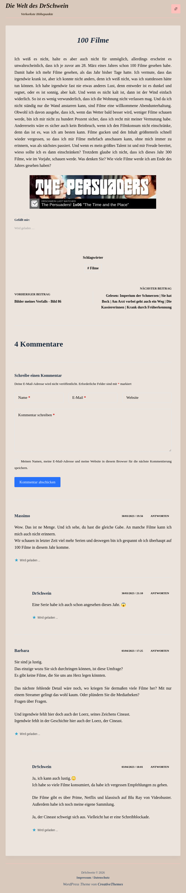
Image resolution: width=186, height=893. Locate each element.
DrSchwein (41, 593)
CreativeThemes (110, 884)
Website (132, 398)
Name (24, 398)
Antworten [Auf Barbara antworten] (160, 650)
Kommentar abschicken (37, 482)
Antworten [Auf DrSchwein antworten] (160, 593)
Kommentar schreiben (36, 415)
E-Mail (79, 398)
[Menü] (175, 8)
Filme (93, 268)
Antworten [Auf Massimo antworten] (160, 515)
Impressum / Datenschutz (92, 877)
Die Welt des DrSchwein (37, 5)
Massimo (22, 516)
